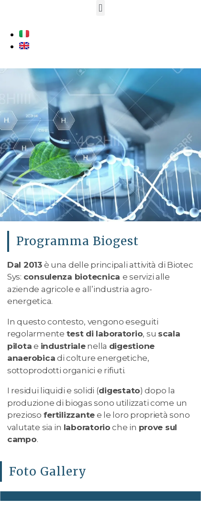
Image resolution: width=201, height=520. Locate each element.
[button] (100, 8)
